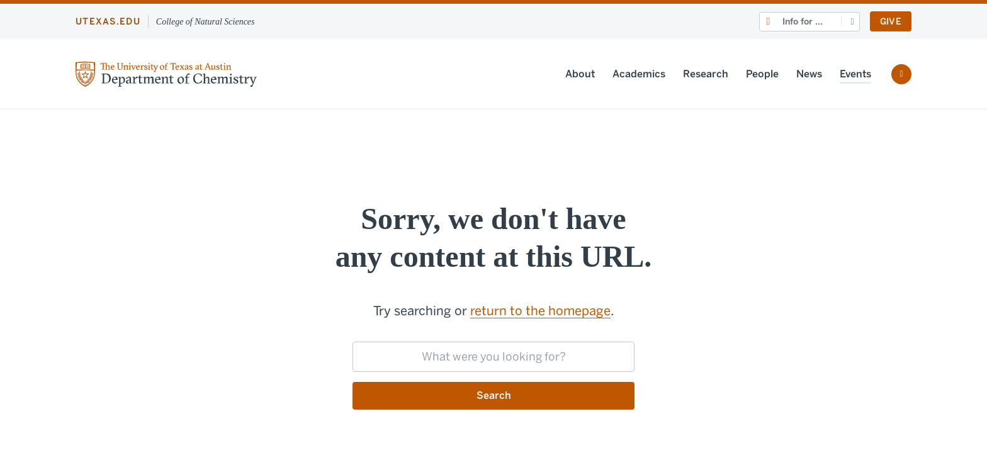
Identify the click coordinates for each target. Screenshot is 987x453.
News (809, 74)
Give (890, 21)
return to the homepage (540, 310)
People (762, 74)
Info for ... (802, 21)
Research (705, 74)
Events (855, 74)
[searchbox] (493, 357)
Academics (638, 74)
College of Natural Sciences (205, 21)
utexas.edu (108, 21)
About (580, 74)
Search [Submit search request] (494, 395)
